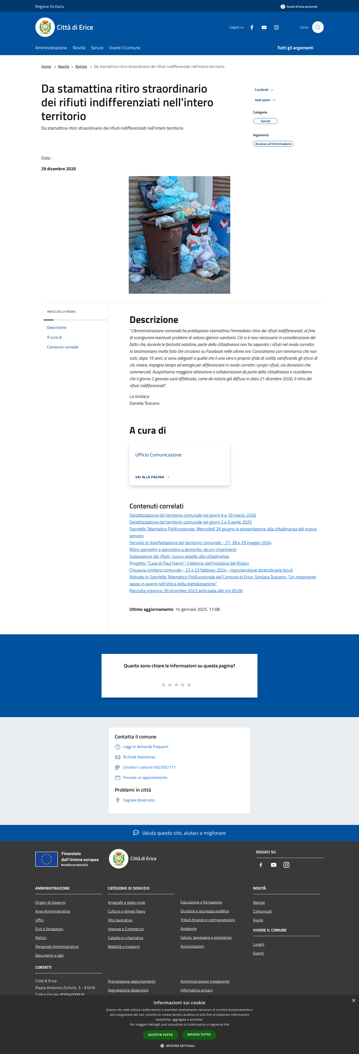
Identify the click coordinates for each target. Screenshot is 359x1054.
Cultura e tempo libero (126, 911)
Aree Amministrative (52, 911)
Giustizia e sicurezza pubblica (204, 911)
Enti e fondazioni (49, 929)
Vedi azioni (266, 100)
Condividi (265, 90)
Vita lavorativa (120, 920)
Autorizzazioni (192, 946)
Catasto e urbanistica (125, 938)
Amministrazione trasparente (205, 981)
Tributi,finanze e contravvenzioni (207, 920)
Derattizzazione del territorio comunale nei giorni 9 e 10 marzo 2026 (192, 515)
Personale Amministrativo (57, 946)
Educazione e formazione (201, 902)
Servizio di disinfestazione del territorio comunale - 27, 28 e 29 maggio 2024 (200, 542)
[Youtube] (262, 27)
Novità (63, 66)
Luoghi (258, 944)
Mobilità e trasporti (124, 946)
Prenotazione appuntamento (131, 981)
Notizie (81, 66)
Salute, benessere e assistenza (205, 937)
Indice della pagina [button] (61, 311)
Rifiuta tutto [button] (199, 1034)
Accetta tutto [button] (160, 1035)
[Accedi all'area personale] (299, 6)
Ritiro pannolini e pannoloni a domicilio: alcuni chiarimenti (182, 549)
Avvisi (258, 920)
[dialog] (179, 1024)
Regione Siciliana (49, 6)
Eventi (258, 953)
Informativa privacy (196, 990)
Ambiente (188, 928)
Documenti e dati (49, 955)
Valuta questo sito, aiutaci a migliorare (179, 833)
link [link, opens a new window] (226, 1024)
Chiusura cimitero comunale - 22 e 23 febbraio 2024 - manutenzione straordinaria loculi (211, 570)
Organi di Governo (50, 902)
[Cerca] (318, 27)
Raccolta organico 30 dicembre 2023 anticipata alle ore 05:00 (186, 590)
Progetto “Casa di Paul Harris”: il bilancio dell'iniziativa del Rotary (189, 563)
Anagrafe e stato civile (126, 902)
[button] (179, 1045)
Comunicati (262, 911)
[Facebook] (250, 27)
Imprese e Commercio (126, 929)
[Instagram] (274, 27)
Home (46, 66)
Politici (41, 938)
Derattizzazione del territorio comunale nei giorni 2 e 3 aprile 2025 (190, 522)
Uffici (39, 920)
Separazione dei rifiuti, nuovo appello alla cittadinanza (179, 556)
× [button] (353, 1001)
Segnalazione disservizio (128, 990)
